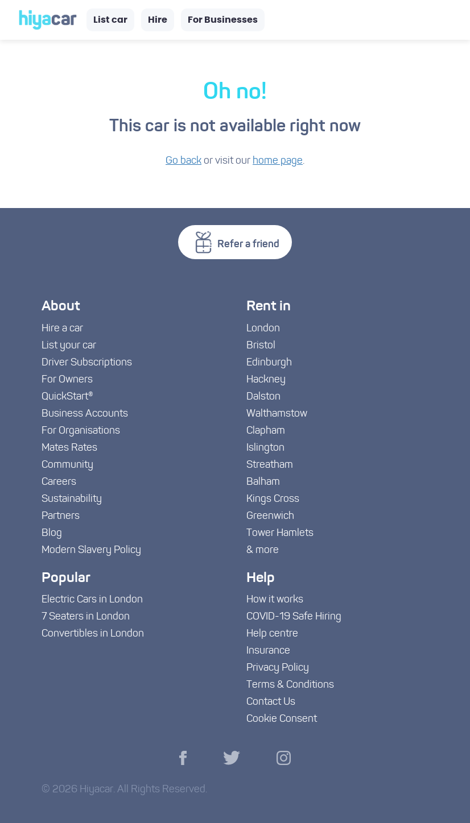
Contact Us (270, 702)
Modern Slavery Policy (91, 550)
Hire (157, 19)
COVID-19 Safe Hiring (293, 617)
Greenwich (270, 516)
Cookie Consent (281, 719)
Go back (183, 161)
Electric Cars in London (92, 600)
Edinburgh (269, 363)
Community (67, 465)
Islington (265, 448)
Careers (59, 482)
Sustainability (72, 499)
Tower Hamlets (280, 533)
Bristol (260, 345)
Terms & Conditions (290, 685)
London (263, 328)
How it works (274, 600)
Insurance (268, 651)
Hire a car (62, 328)
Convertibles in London (93, 634)
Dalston (263, 397)
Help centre (272, 634)
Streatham (269, 465)
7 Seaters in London (86, 617)
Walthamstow (276, 414)
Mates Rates (69, 448)
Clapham (265, 431)
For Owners (67, 380)
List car (110, 19)
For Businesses (223, 19)
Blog (52, 533)
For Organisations (81, 431)
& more (262, 550)
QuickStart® (67, 397)
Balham (263, 482)
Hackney (266, 380)
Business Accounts (85, 414)
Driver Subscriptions (87, 363)
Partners (61, 516)
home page (278, 161)
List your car (69, 345)
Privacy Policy (277, 668)
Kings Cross (272, 499)
